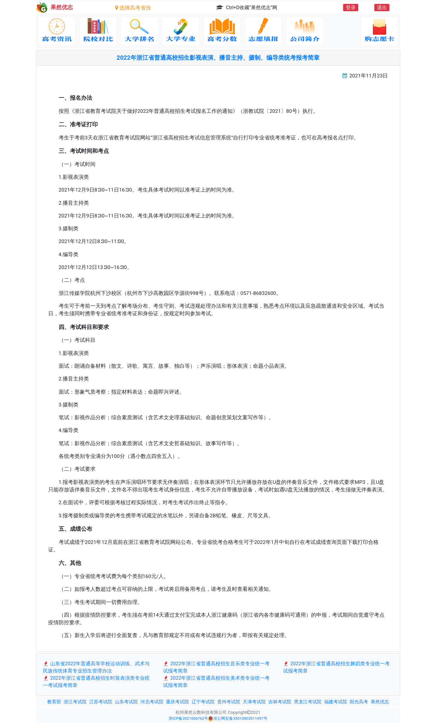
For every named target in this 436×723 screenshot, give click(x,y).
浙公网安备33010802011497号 (237, 718)
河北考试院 (151, 701)
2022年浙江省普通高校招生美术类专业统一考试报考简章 (216, 681)
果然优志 (380, 701)
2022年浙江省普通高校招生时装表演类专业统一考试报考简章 (96, 681)
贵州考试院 (228, 701)
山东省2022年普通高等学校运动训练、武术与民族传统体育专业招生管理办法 (96, 667)
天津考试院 (254, 701)
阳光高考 (359, 701)
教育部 (54, 701)
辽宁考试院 (203, 701)
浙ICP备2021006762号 (188, 718)
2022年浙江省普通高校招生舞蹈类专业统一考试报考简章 (336, 667)
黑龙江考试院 (308, 701)
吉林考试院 (279, 701)
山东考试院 (126, 701)
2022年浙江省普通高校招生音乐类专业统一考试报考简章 (216, 667)
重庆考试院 (177, 701)
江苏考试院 (100, 701)
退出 (382, 7)
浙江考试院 (75, 701)
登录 (351, 7)
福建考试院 (335, 701)
